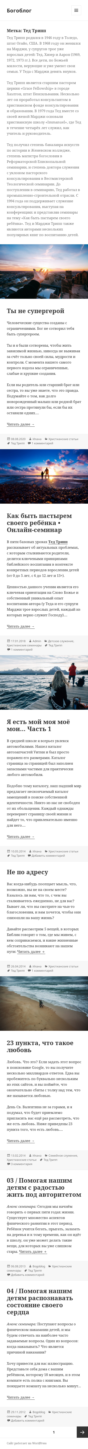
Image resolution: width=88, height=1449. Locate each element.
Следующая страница (82, 1432)
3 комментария (21, 1164)
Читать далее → (21, 424)
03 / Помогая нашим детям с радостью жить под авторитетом (44, 1187)
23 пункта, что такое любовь (40, 1046)
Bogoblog (39, 1266)
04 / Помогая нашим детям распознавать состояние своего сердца (40, 1301)
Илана (37, 439)
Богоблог (19, 10)
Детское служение (60, 641)
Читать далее (31, 951)
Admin (37, 641)
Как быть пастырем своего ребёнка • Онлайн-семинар (39, 522)
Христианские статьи (63, 439)
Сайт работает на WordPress (26, 1443)
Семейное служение (63, 1156)
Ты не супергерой (35, 311)
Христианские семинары (24, 645)
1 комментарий (42, 443)
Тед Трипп (18, 443)
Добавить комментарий (48, 856)
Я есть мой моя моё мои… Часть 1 (38, 725)
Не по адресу (27, 872)
